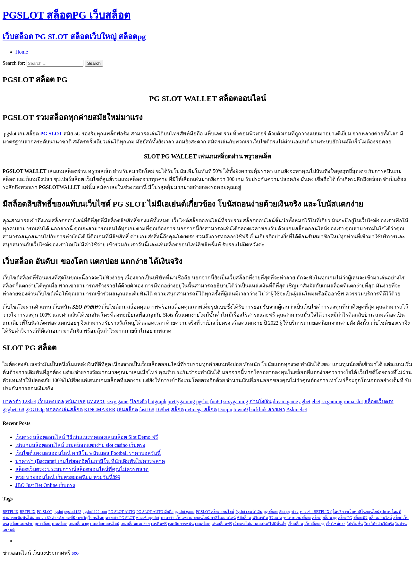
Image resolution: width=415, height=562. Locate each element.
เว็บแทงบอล (51, 401)
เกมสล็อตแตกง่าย (135, 524)
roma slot (353, 401)
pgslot (202, 401)
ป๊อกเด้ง (138, 401)
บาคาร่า (12, 401)
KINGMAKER (99, 409)
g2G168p (35, 409)
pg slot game (184, 511)
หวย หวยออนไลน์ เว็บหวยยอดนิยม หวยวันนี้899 (67, 477)
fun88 (216, 401)
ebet (316, 401)
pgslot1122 (72, 511)
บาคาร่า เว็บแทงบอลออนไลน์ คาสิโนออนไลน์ (198, 517)
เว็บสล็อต (295, 524)
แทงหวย (96, 401)
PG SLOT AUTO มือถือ (155, 511)
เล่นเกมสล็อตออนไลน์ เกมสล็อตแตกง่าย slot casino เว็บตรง (80, 445)
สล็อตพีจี (360, 517)
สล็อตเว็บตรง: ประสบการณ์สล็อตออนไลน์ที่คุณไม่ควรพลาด (81, 469)
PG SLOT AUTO (121, 511)
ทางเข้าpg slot (147, 517)
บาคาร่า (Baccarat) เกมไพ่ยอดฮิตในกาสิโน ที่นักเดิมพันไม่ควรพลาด (90, 461)
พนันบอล (75, 401)
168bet (163, 409)
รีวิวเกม (275, 517)
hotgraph (157, 401)
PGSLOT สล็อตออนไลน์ (215, 511)
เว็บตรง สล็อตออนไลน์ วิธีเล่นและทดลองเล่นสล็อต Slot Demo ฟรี (86, 437)
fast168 (146, 409)
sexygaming (235, 401)
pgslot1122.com (94, 511)
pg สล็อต (271, 511)
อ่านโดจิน (261, 401)
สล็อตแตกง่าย (21, 524)
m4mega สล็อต (201, 409)
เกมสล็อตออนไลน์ (104, 524)
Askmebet (296, 409)
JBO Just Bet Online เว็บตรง (45, 485)
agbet (304, 401)
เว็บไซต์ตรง (335, 524)
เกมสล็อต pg (79, 524)
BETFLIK (10, 511)
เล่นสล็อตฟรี (222, 524)
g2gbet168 (13, 409)
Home (21, 52)
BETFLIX (27, 511)
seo (75, 553)
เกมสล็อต (59, 524)
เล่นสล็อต (127, 409)
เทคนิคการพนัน (181, 524)
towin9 (240, 409)
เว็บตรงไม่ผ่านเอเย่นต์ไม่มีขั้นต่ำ (259, 524)
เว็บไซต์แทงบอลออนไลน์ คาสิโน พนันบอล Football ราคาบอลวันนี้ (88, 453)
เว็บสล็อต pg (314, 524)
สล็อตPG (345, 517)
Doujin (225, 409)
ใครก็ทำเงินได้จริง (379, 524)
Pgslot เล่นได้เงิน (248, 511)
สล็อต (177, 409)
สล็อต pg (330, 517)
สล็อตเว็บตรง (379, 401)
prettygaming (181, 401)
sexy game (118, 401)
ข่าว (295, 511)
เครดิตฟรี (159, 524)
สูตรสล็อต (43, 524)
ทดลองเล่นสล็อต (64, 409)
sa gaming (331, 401)
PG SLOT (44, 511)
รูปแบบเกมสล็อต (297, 517)
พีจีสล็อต (244, 517)
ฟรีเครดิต (260, 517)
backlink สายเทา (267, 409)
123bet (29, 401)
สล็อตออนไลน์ (380, 517)
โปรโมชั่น (355, 524)
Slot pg (284, 511)
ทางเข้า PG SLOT (120, 517)
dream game (285, 401)
